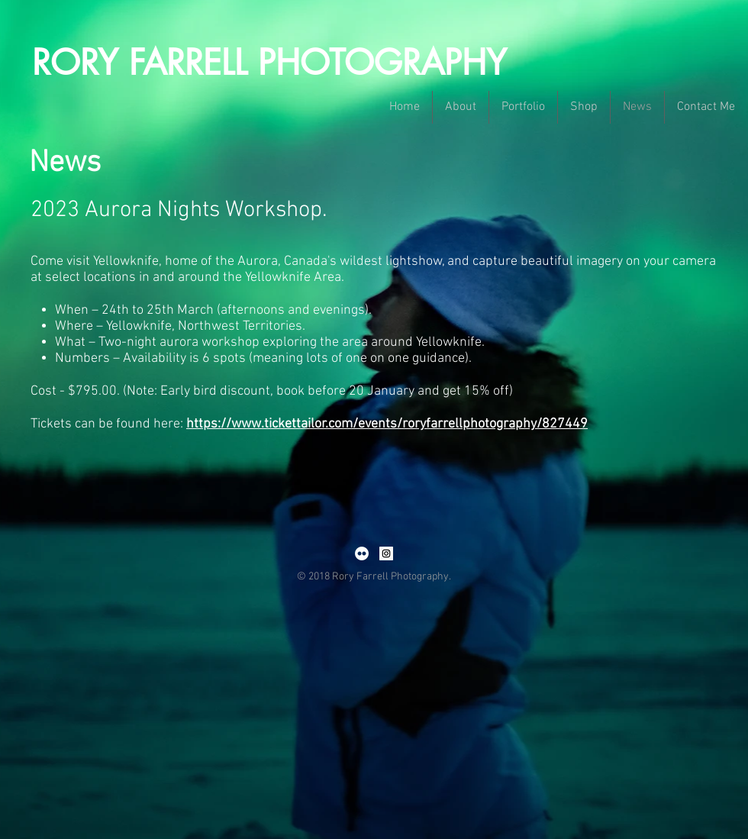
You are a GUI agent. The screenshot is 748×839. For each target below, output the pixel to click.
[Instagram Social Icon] (386, 553)
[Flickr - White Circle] (362, 553)
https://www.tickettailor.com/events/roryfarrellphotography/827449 (387, 424)
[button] (460, 107)
